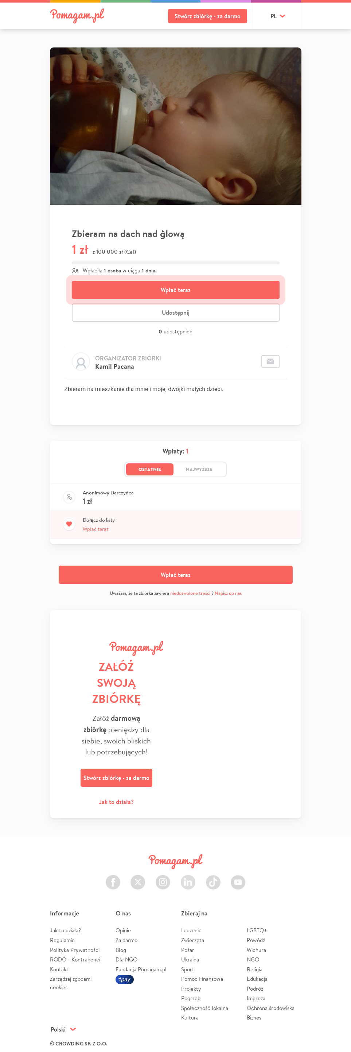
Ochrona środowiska (271, 1008)
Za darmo (126, 940)
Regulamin (62, 940)
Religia (254, 969)
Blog (121, 949)
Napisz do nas (228, 593)
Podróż (255, 988)
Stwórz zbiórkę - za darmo (208, 16)
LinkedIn (188, 878)
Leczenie (191, 930)
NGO (253, 959)
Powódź (256, 940)
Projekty (191, 988)
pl (273, 16)
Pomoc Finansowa (202, 978)
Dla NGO (126, 959)
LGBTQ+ (257, 930)
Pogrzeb (190, 998)
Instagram (163, 878)
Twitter (137, 878)
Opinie (123, 930)
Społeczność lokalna (204, 1008)
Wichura (256, 949)
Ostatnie (150, 469)
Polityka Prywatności (75, 949)
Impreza (256, 998)
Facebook (113, 878)
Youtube (238, 878)
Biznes (254, 1017)
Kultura (190, 1017)
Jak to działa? (116, 802)
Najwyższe (199, 469)
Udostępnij (176, 313)
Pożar (187, 949)
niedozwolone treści (190, 593)
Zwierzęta (192, 940)
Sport (187, 969)
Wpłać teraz (176, 290)
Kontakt (59, 969)
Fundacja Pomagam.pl (141, 969)
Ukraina (190, 959)
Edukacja (257, 978)
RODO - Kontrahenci (75, 959)
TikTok (213, 878)
